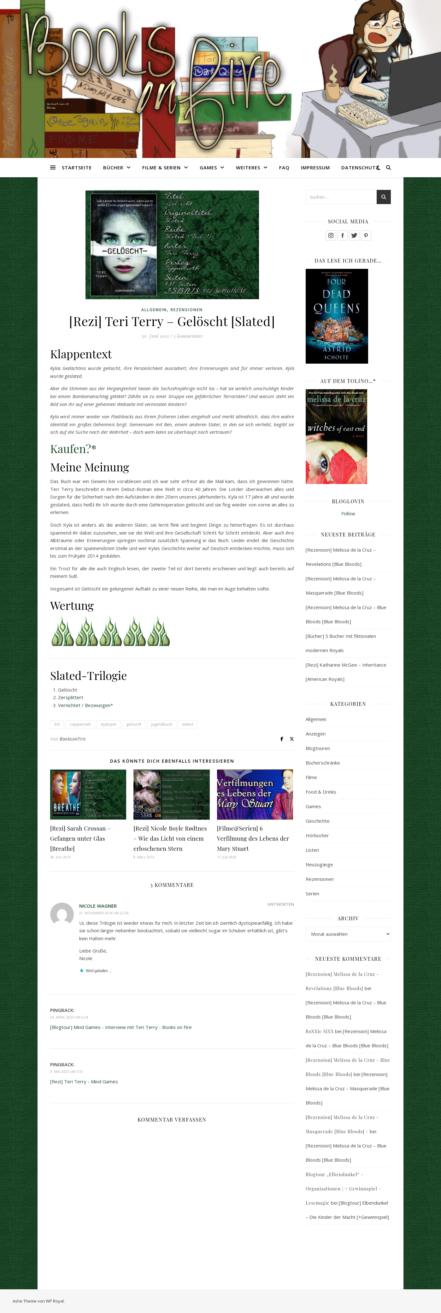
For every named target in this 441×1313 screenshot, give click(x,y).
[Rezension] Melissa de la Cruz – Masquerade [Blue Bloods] (348, 1088)
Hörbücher (317, 835)
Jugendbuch (161, 724)
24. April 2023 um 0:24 (69, 1017)
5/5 (57, 724)
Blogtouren (318, 748)
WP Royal (55, 1301)
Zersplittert (70, 697)
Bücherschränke (323, 762)
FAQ (284, 167)
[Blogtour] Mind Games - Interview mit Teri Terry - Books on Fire (121, 1027)
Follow (348, 513)
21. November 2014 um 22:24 (103, 913)
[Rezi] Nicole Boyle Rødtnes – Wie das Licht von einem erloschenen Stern (170, 838)
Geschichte (318, 821)
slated (187, 724)
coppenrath (80, 724)
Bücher (113, 167)
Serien (312, 893)
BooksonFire (73, 739)
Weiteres (248, 167)
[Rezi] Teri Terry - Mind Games (84, 1081)
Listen (312, 850)
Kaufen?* (73, 448)
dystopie (108, 724)
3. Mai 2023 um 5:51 (66, 1071)
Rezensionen (187, 309)
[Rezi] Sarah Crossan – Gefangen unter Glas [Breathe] (80, 838)
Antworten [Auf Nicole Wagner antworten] (281, 904)
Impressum (315, 167)
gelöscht (133, 724)
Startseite (77, 167)
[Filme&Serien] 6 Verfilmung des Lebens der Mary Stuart (253, 838)
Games (208, 167)
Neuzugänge (319, 864)
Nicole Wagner (98, 906)
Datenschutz (360, 167)
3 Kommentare (188, 336)
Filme (311, 777)
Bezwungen (97, 705)
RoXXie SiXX (320, 1031)
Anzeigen (316, 733)
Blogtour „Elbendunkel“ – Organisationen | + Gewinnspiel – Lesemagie (343, 1188)
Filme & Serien (161, 167)
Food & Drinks (321, 792)
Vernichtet (69, 705)
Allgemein (154, 309)
